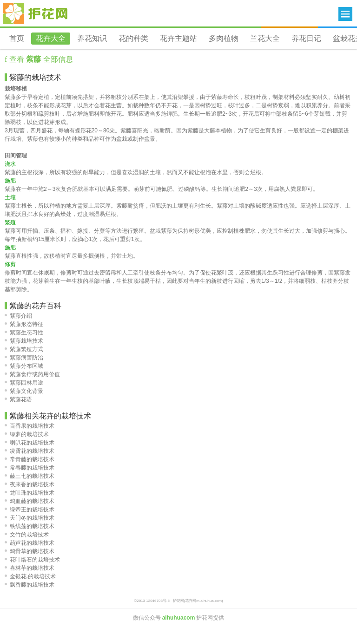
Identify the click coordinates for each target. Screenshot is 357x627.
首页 (16, 38)
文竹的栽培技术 (27, 534)
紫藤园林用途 (24, 382)
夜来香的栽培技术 (29, 484)
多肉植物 (223, 38)
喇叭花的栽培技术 (29, 442)
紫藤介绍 (18, 316)
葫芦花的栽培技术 (29, 543)
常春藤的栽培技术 (29, 467)
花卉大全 (51, 38)
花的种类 (133, 38)
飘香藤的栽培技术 (29, 584)
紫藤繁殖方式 (24, 349)
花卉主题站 (178, 38)
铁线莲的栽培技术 (29, 526)
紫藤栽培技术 (24, 341)
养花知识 (92, 38)
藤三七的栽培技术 (29, 476)
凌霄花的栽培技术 (29, 451)
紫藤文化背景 (24, 391)
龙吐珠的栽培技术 (29, 493)
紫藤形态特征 (24, 324)
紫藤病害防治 (24, 357)
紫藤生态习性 (24, 332)
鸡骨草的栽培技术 (29, 551)
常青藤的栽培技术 (29, 459)
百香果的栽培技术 (29, 426)
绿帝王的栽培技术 (29, 509)
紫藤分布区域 (24, 366)
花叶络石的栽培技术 (32, 559)
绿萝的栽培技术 (27, 434)
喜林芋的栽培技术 (29, 568)
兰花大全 (265, 38)
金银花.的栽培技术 (30, 576)
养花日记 (306, 38)
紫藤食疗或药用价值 (32, 374)
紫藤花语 (18, 399)
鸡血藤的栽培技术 (29, 501)
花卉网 (35, 13)
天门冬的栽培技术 (29, 518)
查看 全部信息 (40, 59)
